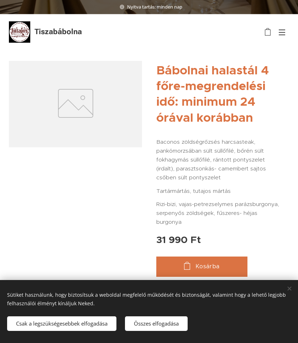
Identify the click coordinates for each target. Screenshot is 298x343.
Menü (282, 32)
